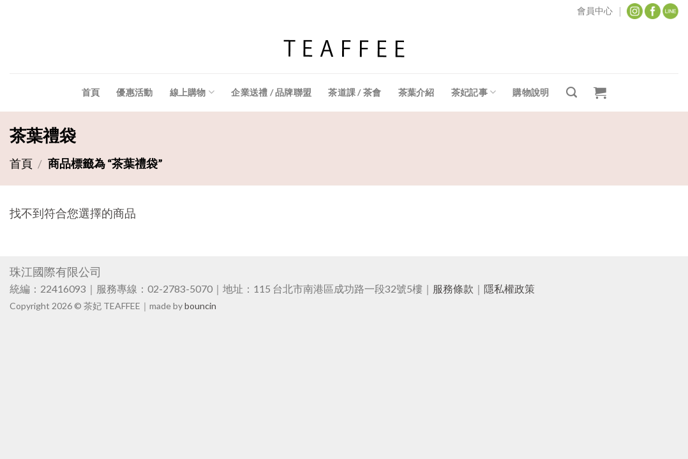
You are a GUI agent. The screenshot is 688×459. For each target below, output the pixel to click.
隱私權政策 (509, 288)
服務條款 (453, 288)
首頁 (91, 92)
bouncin (200, 305)
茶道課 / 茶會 (354, 92)
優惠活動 (134, 92)
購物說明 (530, 92)
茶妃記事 (474, 92)
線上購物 (192, 92)
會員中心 (595, 10)
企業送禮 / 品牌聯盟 (271, 92)
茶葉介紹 (416, 92)
